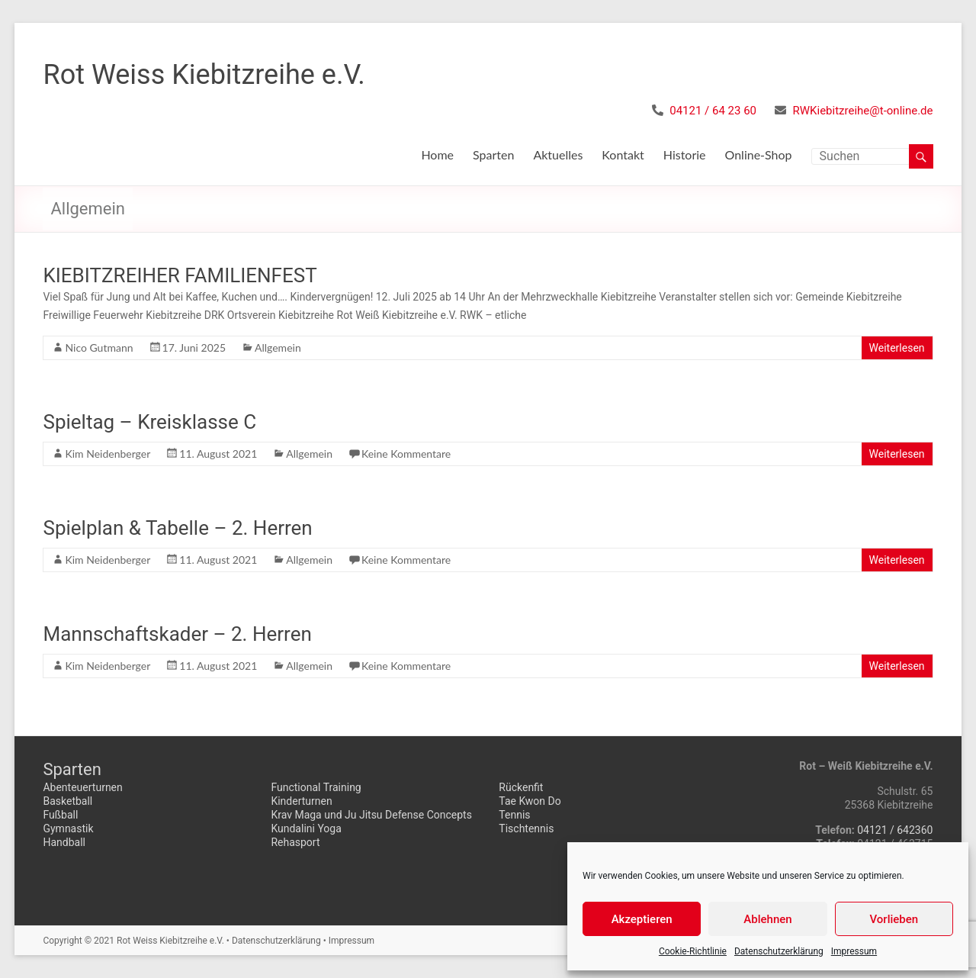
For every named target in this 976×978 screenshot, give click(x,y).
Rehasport (295, 842)
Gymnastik (68, 828)
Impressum (854, 951)
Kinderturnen (301, 801)
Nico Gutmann (99, 347)
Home (437, 154)
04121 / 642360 (895, 830)
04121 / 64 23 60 (712, 110)
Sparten (493, 154)
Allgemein (278, 347)
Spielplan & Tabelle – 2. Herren (177, 527)
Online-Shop (758, 154)
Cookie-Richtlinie (693, 951)
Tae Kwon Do (529, 801)
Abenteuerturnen (82, 787)
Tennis (514, 815)
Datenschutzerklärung (779, 951)
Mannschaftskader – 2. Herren (177, 634)
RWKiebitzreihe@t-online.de (863, 110)
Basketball (67, 801)
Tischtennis (526, 828)
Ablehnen (767, 919)
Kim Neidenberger (107, 453)
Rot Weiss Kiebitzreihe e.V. (203, 75)
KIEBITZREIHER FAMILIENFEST (179, 275)
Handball (64, 842)
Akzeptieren (642, 919)
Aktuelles (558, 154)
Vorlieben (893, 919)
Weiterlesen (897, 348)
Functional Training (316, 787)
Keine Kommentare (406, 453)
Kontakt (623, 154)
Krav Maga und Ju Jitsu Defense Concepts (371, 815)
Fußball (60, 815)
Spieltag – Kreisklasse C (149, 421)
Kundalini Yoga (306, 828)
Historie (684, 154)
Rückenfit (521, 787)
